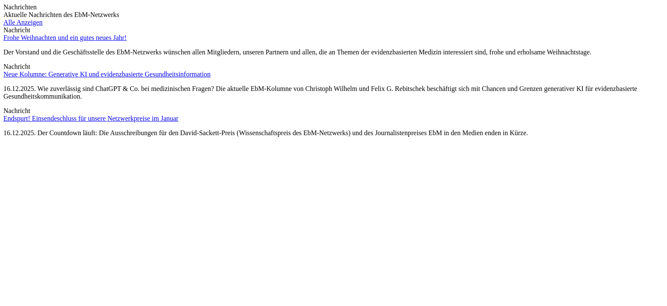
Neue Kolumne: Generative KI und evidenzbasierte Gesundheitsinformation (107, 74)
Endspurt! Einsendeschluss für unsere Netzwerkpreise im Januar (90, 118)
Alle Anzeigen (23, 22)
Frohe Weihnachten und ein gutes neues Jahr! (65, 37)
